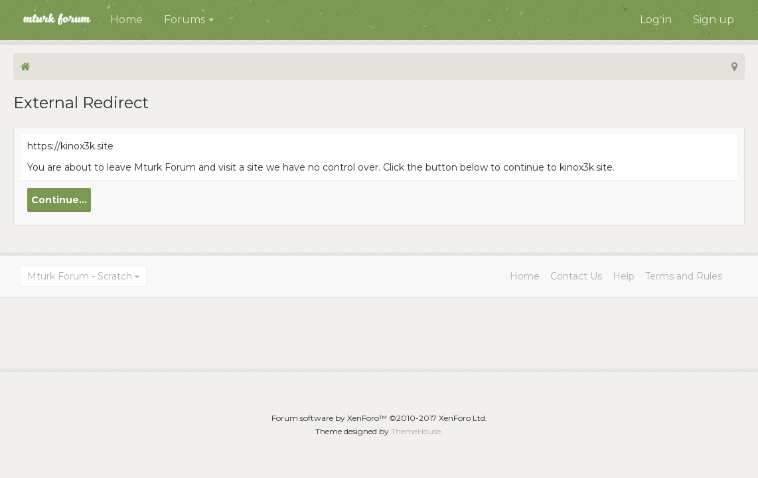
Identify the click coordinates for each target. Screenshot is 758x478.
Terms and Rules (683, 276)
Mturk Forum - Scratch (79, 276)
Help (624, 276)
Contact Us (576, 276)
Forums (184, 19)
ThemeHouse (416, 431)
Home (126, 19)
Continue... (59, 200)
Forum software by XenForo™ (379, 418)
